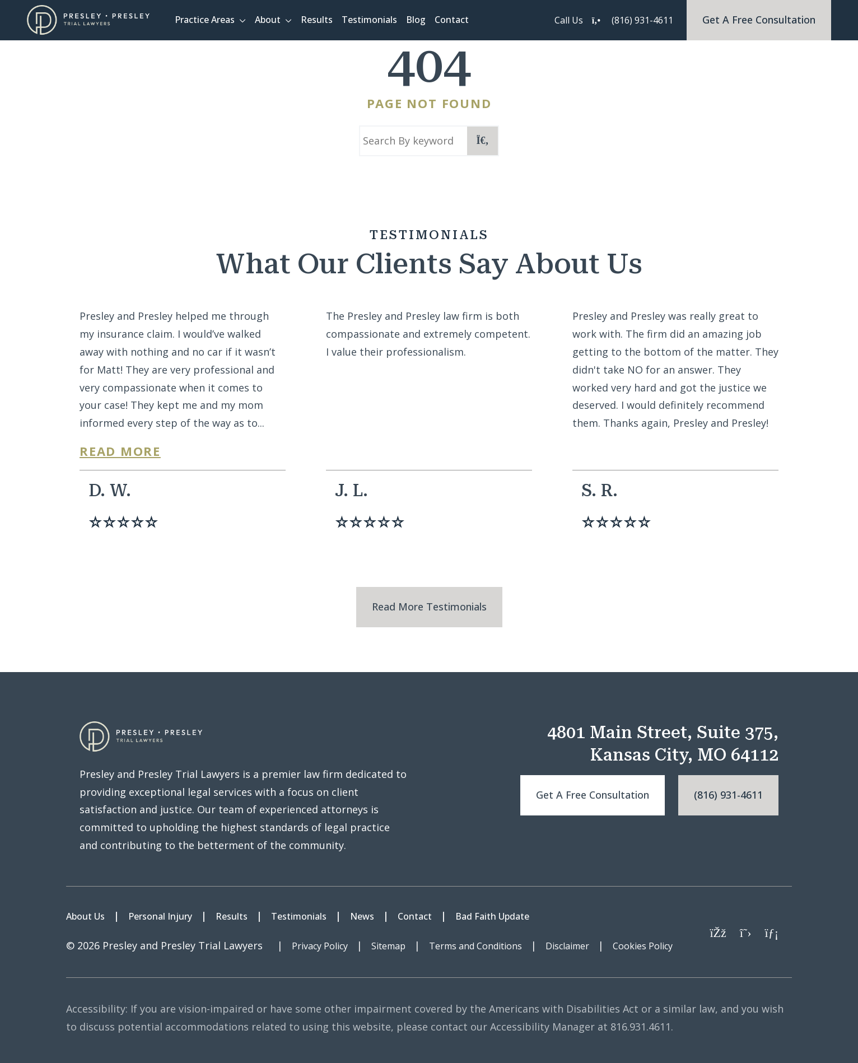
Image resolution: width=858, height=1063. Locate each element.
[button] (244, 20)
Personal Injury (160, 916)
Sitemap (388, 946)
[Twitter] (746, 932)
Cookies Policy (643, 946)
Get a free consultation (592, 794)
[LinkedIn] (771, 932)
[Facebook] (718, 932)
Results (317, 19)
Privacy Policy (320, 946)
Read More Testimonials (429, 606)
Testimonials (369, 19)
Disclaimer (567, 946)
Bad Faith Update (492, 916)
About (268, 19)
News (362, 916)
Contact (452, 19)
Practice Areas (205, 19)
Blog (416, 19)
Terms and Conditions (475, 946)
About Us (85, 916)
